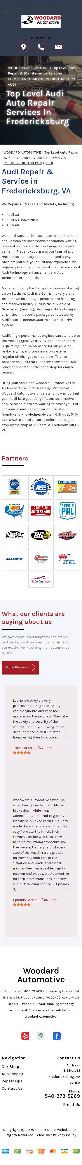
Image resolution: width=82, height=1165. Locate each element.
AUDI (12, 84)
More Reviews (20, 667)
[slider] (21, 752)
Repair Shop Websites (54, 1130)
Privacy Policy (64, 1135)
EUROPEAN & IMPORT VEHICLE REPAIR (40, 79)
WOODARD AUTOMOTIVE (28, 68)
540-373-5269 (33, 991)
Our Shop (10, 1066)
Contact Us (12, 1088)
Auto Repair (13, 1073)
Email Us (71, 1105)
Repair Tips (12, 1081)
